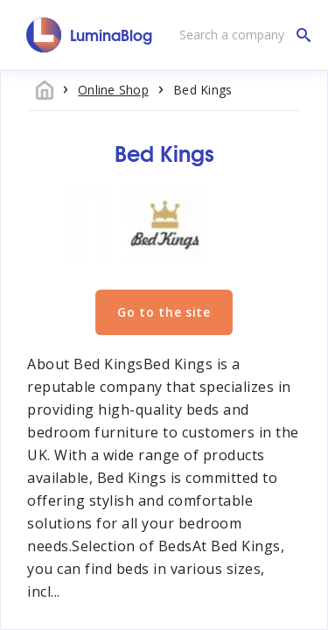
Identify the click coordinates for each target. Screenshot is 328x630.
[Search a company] (240, 35)
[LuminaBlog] (89, 35)
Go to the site (164, 312)
